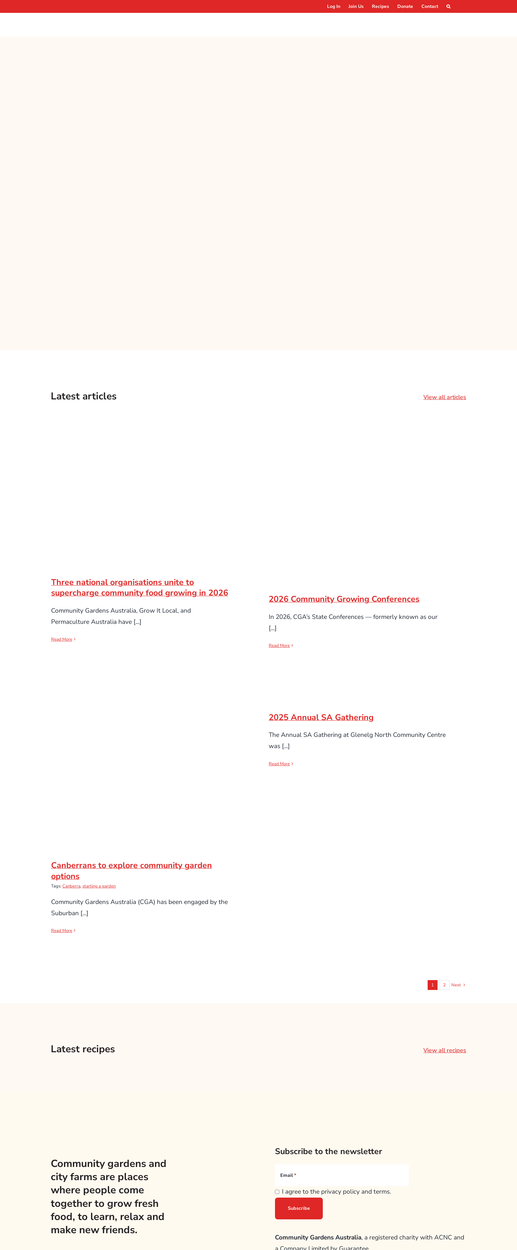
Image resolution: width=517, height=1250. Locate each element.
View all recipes (444, 1050)
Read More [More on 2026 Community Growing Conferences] (279, 646)
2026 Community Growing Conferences (344, 599)
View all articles (444, 397)
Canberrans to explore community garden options (131, 871)
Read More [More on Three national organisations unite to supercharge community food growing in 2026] (61, 639)
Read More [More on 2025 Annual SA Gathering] (279, 764)
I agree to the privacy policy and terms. (336, 1191)
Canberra (71, 886)
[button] (448, 6)
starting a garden (99, 886)
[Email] (342, 1175)
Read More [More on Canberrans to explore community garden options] (61, 931)
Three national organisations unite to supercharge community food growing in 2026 (139, 588)
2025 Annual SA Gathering (321, 717)
